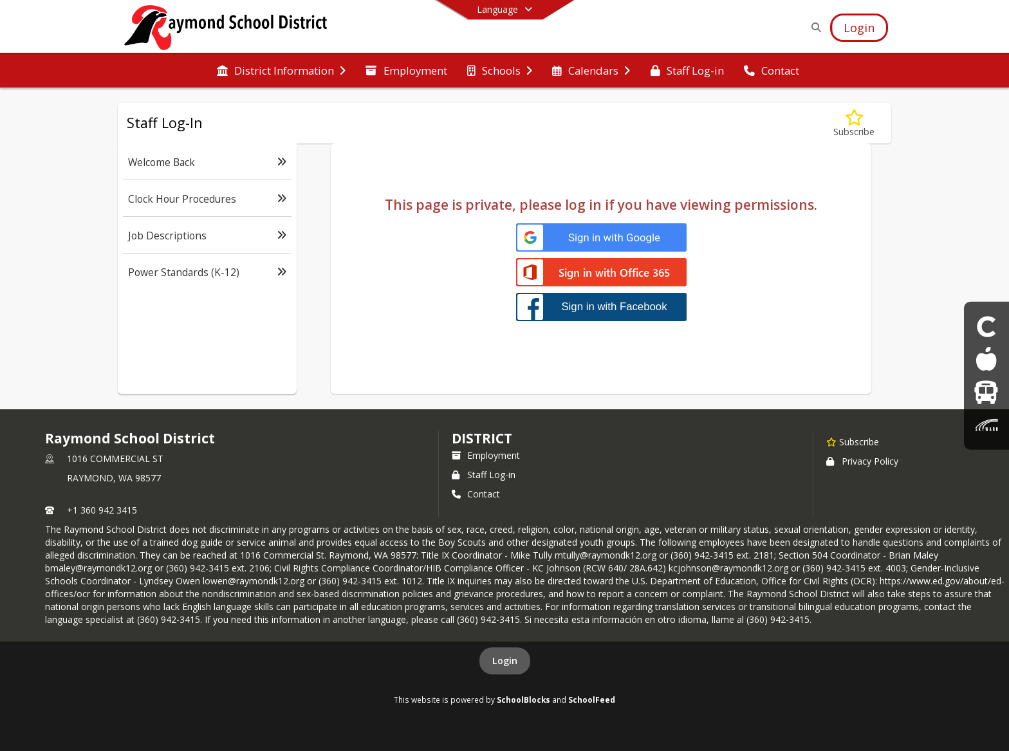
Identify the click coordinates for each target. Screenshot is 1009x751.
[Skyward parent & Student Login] (986, 425)
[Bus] (986, 392)
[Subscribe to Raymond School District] (852, 441)
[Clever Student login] (986, 326)
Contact (476, 494)
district (482, 438)
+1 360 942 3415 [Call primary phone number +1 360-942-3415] (102, 510)
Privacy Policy (862, 461)
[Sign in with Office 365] (601, 273)
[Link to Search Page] (813, 27)
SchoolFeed (591, 699)
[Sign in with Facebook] (601, 307)
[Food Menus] (986, 359)
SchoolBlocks (523, 699)
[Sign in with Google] (601, 238)
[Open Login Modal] (859, 28)
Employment (486, 455)
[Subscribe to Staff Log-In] (854, 123)
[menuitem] (281, 71)
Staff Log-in (483, 474)
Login (504, 660)
